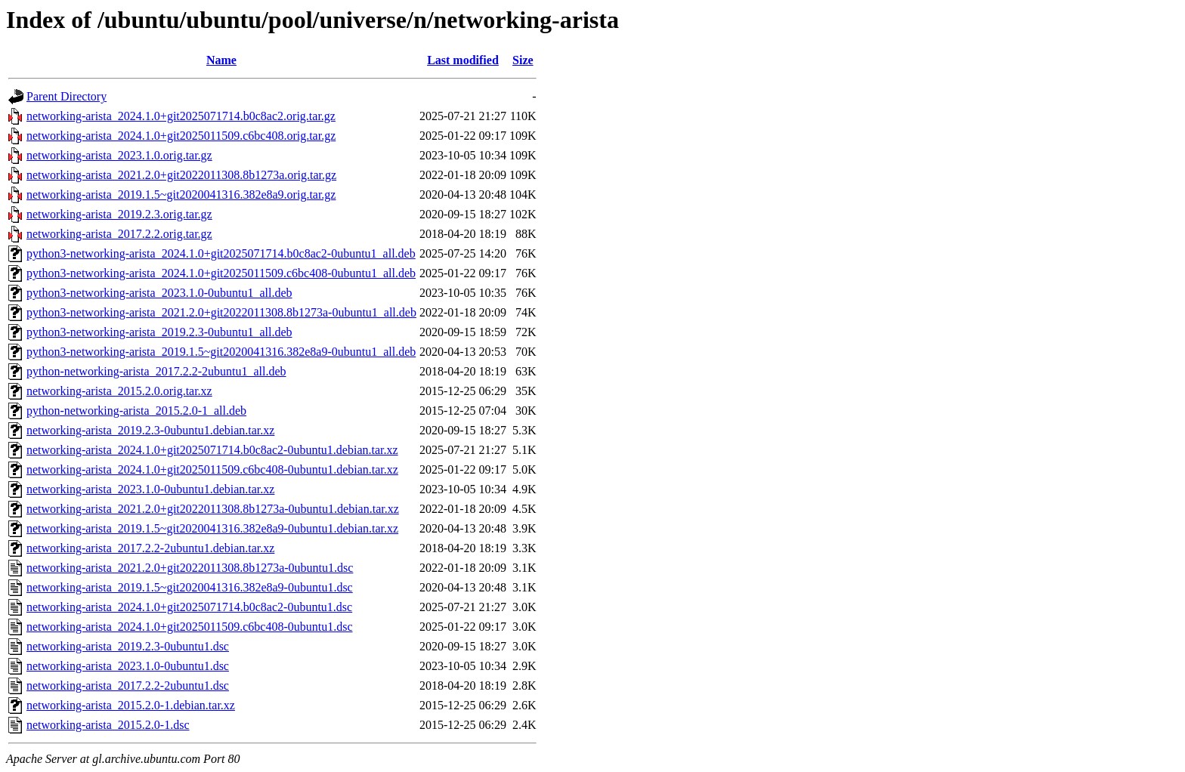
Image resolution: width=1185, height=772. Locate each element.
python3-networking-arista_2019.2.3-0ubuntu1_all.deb (159, 332)
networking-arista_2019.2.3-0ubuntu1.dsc (127, 646)
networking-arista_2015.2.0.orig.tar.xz (119, 390)
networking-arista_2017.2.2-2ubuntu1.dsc (127, 685)
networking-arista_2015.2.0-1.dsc (108, 724)
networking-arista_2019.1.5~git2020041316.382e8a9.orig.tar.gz (181, 194)
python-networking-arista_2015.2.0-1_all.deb (136, 410)
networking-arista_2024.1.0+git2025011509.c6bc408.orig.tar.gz (181, 135)
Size (523, 60)
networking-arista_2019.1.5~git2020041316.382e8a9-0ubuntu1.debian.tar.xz (212, 528)
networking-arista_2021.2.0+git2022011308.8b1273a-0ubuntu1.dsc (189, 567)
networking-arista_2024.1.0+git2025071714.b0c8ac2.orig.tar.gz (181, 116)
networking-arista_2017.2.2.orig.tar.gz (119, 233)
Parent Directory (66, 96)
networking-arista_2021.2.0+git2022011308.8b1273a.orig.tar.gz (181, 174)
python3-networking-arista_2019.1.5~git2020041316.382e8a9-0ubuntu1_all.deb (221, 351)
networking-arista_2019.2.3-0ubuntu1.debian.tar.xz (150, 430)
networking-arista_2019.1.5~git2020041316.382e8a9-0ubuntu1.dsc (189, 587)
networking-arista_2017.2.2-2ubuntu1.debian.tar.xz (150, 548)
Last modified (463, 60)
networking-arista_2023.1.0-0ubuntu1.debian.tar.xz (150, 489)
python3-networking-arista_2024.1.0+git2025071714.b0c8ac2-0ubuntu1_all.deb (221, 253)
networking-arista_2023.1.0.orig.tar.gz (119, 155)
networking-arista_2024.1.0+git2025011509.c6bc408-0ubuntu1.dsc (189, 626)
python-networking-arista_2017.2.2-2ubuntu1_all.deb (156, 371)
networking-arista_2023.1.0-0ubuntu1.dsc (127, 665)
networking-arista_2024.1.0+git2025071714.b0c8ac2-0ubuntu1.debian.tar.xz (212, 449)
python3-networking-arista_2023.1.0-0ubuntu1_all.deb (159, 292)
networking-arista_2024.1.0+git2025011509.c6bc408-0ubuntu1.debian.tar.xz (212, 469)
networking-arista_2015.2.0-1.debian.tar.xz (130, 705)
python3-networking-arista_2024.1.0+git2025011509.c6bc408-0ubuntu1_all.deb (221, 273)
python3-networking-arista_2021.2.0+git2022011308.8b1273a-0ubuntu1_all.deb (221, 312)
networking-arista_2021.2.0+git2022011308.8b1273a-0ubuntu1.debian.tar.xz (212, 508)
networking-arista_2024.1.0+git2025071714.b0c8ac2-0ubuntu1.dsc (189, 607)
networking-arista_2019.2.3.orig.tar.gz (119, 214)
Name (221, 60)
